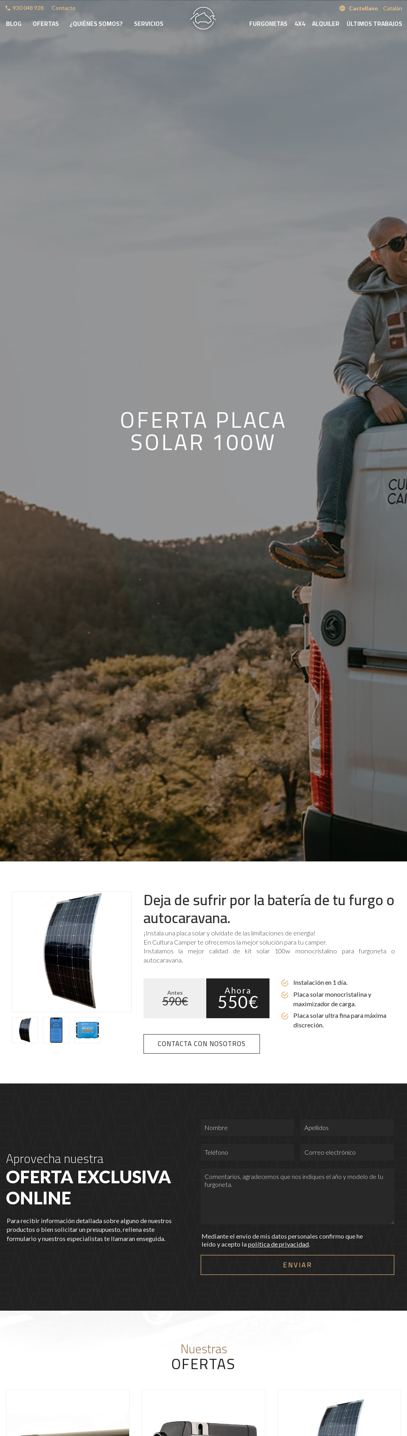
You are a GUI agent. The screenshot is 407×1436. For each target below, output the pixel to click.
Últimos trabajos (374, 23)
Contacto (64, 7)
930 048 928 (28, 7)
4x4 (300, 23)
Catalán (392, 8)
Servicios (148, 23)
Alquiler (325, 23)
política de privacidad (278, 1244)
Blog (13, 23)
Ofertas (46, 23)
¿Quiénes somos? (96, 23)
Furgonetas (268, 23)
